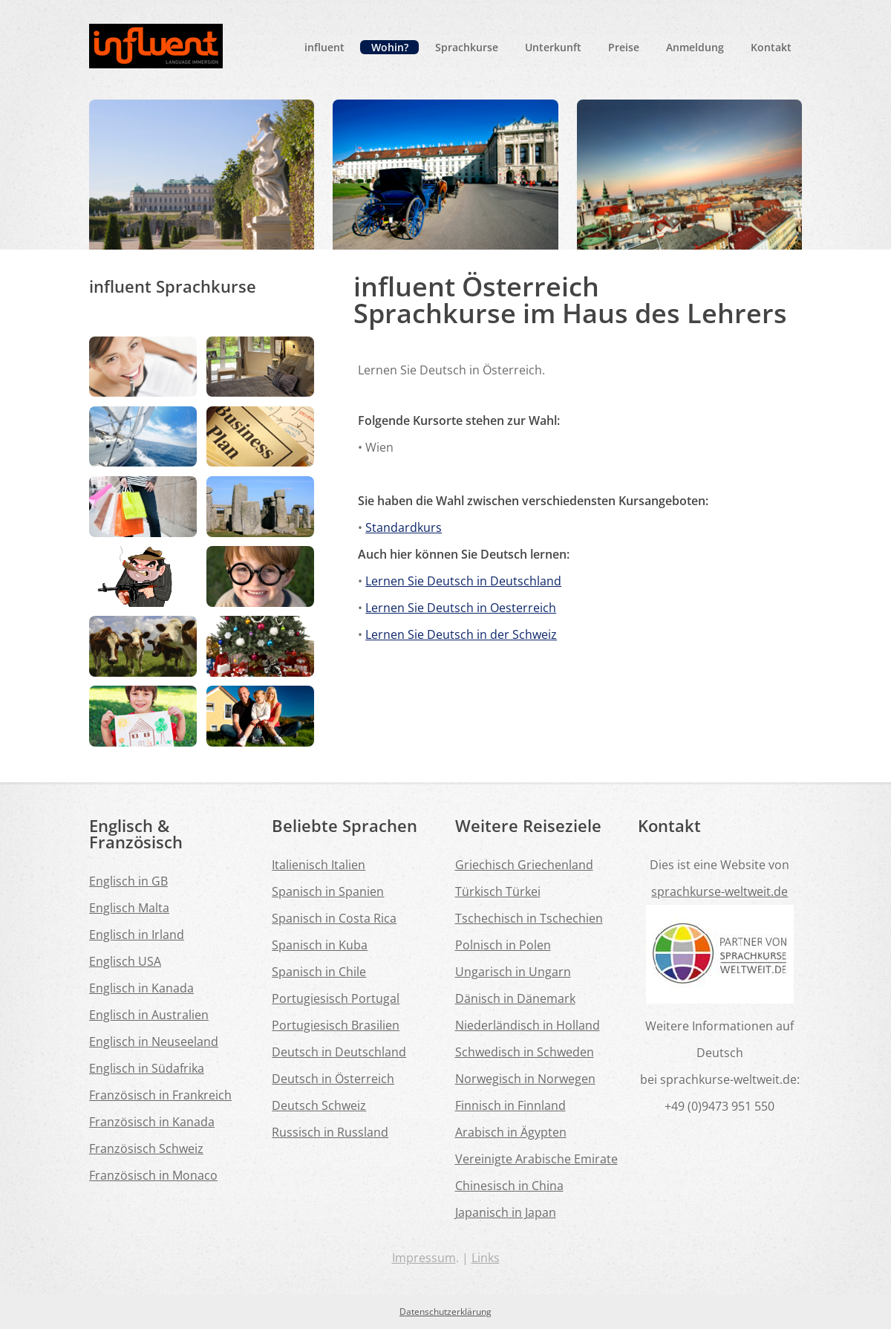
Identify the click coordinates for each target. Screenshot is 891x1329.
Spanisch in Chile (319, 972)
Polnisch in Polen (503, 945)
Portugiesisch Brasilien (335, 1025)
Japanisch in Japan (505, 1212)
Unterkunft (553, 47)
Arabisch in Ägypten (511, 1132)
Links (485, 1258)
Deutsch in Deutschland (339, 1052)
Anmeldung (695, 47)
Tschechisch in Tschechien (529, 918)
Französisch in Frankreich (160, 1095)
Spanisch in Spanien (328, 891)
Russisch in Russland (330, 1132)
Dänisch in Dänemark (515, 998)
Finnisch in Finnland (510, 1105)
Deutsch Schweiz (319, 1105)
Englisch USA (125, 961)
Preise (623, 47)
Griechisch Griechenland (524, 865)
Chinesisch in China (509, 1185)
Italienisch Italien (318, 865)
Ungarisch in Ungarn (513, 972)
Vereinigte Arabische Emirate (536, 1159)
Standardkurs (403, 527)
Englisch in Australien (149, 1015)
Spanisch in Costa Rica (334, 918)
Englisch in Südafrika (146, 1068)
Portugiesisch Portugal (335, 998)
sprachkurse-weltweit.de (719, 891)
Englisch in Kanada (141, 988)
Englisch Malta (129, 908)
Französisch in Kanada (152, 1122)
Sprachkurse (466, 47)
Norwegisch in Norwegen (525, 1078)
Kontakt (771, 47)
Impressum (424, 1258)
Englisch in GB (128, 881)
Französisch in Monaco (153, 1175)
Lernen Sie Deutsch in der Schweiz (461, 634)
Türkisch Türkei (498, 891)
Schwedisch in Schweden (524, 1052)
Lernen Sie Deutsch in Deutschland (463, 581)
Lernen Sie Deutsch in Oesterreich (460, 607)
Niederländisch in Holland (527, 1025)
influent (324, 47)
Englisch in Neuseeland (153, 1041)
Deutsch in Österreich (333, 1078)
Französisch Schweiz (146, 1148)
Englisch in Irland (136, 934)
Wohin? (389, 47)
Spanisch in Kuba (320, 945)
